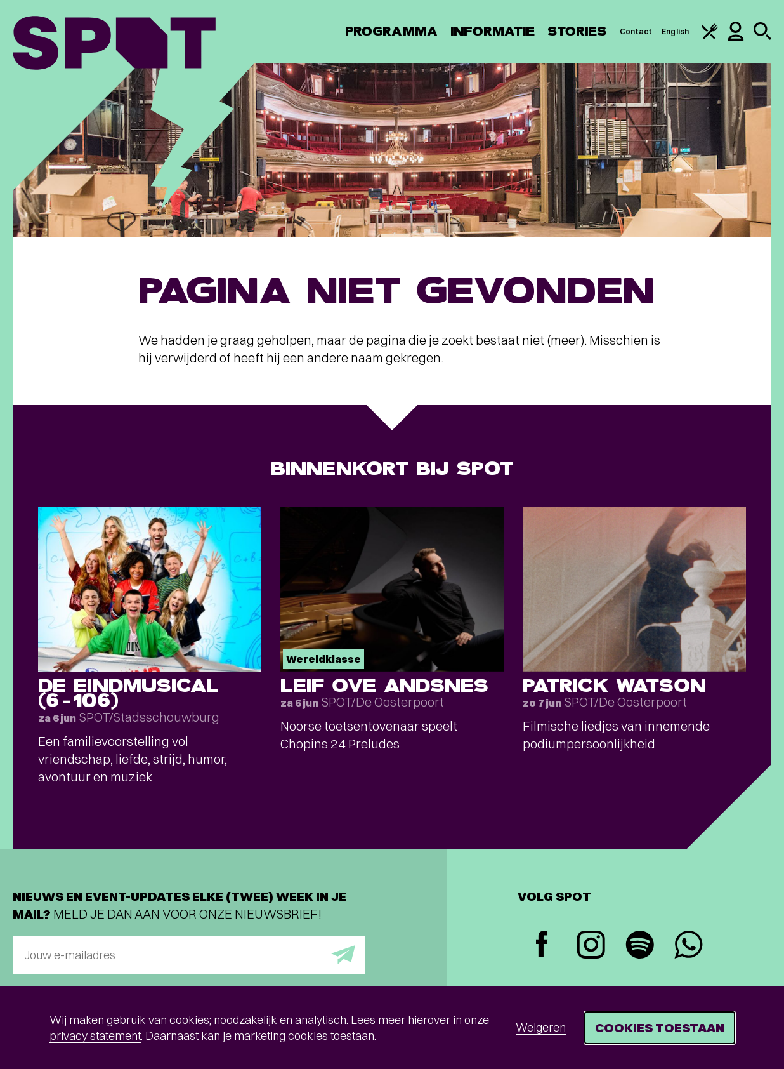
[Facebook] (542, 945)
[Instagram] (590, 946)
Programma (391, 31)
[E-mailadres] (189, 955)
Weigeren (541, 1027)
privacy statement (95, 1035)
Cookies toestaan (659, 1027)
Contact (636, 31)
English (675, 31)
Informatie (492, 31)
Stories (577, 31)
